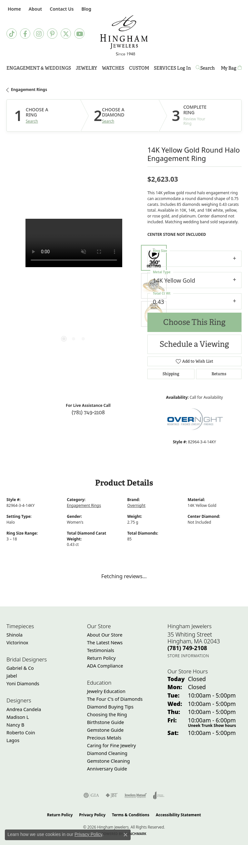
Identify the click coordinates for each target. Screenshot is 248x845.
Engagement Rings (29, 89)
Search (32, 121)
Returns (219, 374)
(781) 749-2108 (88, 412)
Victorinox (17, 642)
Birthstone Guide (105, 722)
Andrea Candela (23, 709)
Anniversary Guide (107, 769)
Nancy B (15, 725)
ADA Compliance (105, 666)
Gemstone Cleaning (108, 761)
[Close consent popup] (125, 835)
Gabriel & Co (20, 668)
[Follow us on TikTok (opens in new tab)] (11, 33)
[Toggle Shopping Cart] (231, 68)
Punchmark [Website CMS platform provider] (135, 833)
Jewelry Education (106, 691)
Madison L (17, 717)
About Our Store (105, 635)
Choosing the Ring (107, 714)
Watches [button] (113, 68)
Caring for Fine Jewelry (111, 745)
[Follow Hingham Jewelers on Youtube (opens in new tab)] (79, 33)
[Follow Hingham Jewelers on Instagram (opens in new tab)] (39, 33)
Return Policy (101, 658)
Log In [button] (184, 69)
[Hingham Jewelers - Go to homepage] (124, 35)
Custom (139, 68)
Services (165, 68)
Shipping (171, 374)
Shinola (14, 635)
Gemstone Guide (105, 730)
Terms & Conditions (130, 815)
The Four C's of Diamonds (115, 699)
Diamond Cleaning (107, 753)
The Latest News (105, 642)
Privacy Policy (92, 815)
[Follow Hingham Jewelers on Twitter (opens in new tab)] (66, 33)
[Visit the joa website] (158, 795)
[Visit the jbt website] (111, 795)
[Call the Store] (187, 648)
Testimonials (100, 650)
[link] (13, 9)
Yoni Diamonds (22, 683)
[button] (34, 9)
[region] (73, 286)
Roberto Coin (20, 732)
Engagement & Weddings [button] (38, 68)
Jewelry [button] (86, 68)
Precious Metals (104, 738)
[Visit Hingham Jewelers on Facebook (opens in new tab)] (25, 33)
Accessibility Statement (178, 815)
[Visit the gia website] (91, 795)
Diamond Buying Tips (110, 707)
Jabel (11, 676)
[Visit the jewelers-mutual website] (135, 795)
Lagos (12, 740)
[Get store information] (188, 656)
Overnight (136, 505)
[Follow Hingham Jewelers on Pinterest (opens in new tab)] (52, 33)
